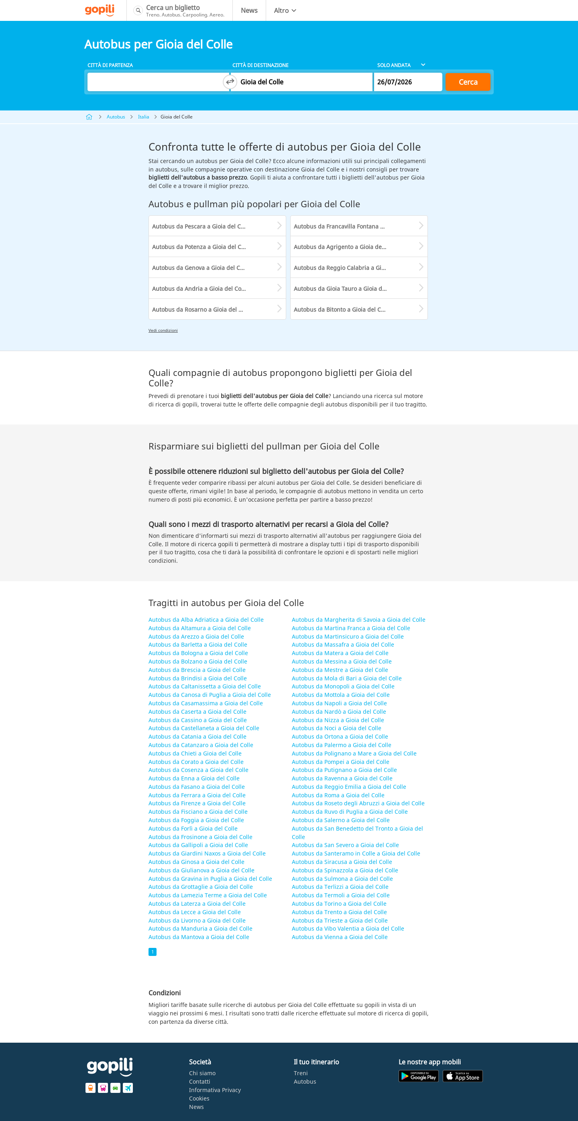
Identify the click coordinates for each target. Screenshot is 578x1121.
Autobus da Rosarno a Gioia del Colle (202, 309)
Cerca (468, 82)
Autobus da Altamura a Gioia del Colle (200, 628)
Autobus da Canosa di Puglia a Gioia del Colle (210, 694)
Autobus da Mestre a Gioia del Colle (340, 670)
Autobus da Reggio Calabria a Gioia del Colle (354, 268)
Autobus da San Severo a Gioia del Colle (345, 845)
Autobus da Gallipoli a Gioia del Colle (198, 845)
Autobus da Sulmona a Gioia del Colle (342, 878)
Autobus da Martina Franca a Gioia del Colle (351, 628)
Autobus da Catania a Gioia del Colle (197, 736)
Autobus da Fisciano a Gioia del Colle (198, 811)
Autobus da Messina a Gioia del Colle (342, 661)
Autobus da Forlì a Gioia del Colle (193, 828)
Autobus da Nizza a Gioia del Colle (338, 720)
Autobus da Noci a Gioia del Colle (336, 728)
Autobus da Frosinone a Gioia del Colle (200, 837)
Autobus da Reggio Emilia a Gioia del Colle (349, 786)
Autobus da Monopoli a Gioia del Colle (343, 686)
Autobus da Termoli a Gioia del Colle (341, 895)
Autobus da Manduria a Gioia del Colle (200, 928)
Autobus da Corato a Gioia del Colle (196, 762)
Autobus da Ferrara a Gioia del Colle (197, 795)
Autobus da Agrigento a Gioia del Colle (346, 247)
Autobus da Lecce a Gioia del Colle (195, 912)
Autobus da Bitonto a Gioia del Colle (342, 309)
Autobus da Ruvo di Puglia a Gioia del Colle (350, 811)
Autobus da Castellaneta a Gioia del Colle (204, 728)
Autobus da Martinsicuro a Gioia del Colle (348, 636)
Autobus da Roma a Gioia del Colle (338, 795)
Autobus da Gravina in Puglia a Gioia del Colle (210, 878)
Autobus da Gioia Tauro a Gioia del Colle (348, 288)
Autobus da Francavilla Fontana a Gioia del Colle (358, 226)
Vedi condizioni (163, 330)
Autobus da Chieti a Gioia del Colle (195, 753)
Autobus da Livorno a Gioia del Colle (197, 920)
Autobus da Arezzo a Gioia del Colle (196, 636)
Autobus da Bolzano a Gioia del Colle (198, 661)
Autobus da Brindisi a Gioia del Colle (198, 678)
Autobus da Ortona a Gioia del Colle (340, 736)
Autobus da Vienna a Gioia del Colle (340, 937)
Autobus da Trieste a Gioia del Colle (340, 920)
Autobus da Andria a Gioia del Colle (200, 288)
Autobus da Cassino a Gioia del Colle (198, 720)
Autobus (116, 116)
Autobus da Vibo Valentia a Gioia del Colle (348, 928)
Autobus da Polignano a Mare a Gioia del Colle (354, 753)
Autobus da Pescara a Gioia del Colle (201, 226)
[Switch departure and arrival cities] (230, 82)
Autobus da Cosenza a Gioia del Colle (198, 770)
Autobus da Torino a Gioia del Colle (339, 903)
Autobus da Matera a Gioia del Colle (340, 653)
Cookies (199, 1098)
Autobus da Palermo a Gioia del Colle (341, 745)
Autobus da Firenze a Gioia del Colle (197, 803)
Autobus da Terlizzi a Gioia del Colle (340, 886)
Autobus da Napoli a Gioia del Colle (339, 703)
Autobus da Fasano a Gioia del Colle (197, 786)
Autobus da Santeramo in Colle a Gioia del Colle (356, 853)
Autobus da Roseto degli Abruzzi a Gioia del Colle (358, 803)
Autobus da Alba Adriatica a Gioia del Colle (206, 619)
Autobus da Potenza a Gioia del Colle (201, 247)
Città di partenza (110, 65)
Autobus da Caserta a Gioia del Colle (197, 711)
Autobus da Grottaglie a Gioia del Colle (201, 886)
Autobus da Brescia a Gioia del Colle (197, 670)
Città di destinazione (260, 65)
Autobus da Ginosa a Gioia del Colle (196, 862)
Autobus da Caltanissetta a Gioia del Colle (205, 686)
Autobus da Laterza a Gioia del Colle (197, 903)
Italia (143, 116)
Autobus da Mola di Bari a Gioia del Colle (347, 678)
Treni (301, 1073)
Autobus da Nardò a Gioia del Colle (339, 711)
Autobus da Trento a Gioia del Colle (339, 912)
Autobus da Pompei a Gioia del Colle (340, 762)
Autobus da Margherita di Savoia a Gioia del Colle (358, 619)
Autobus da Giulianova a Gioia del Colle (201, 870)
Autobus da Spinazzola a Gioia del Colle (345, 870)
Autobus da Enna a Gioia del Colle (194, 778)
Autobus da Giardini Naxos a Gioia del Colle (207, 853)
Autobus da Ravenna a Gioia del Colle (342, 778)
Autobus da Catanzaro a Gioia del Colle (201, 745)
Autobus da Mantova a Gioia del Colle (199, 937)
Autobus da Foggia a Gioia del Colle (196, 820)
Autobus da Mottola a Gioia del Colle (341, 694)
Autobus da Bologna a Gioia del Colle (198, 653)
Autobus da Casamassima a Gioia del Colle (206, 703)
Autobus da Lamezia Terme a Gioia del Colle (208, 895)
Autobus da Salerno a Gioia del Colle (341, 820)
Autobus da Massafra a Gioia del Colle (343, 644)
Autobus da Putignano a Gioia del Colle (344, 770)
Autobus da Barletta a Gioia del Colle (198, 644)
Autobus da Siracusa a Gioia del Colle (342, 862)
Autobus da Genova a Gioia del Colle (201, 268)
